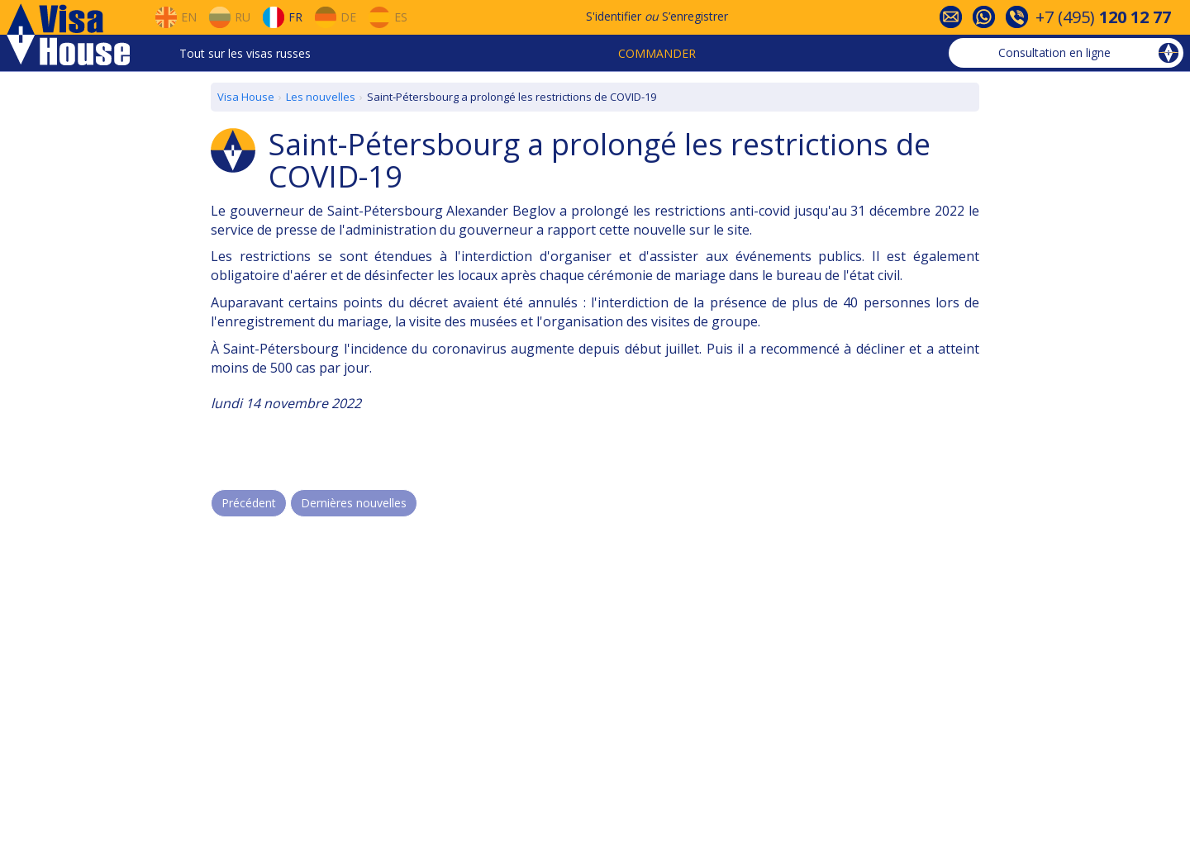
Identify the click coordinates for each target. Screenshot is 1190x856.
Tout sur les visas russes (245, 53)
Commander (657, 53)
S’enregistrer (695, 16)
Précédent (248, 503)
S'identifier (613, 16)
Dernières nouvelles (354, 503)
